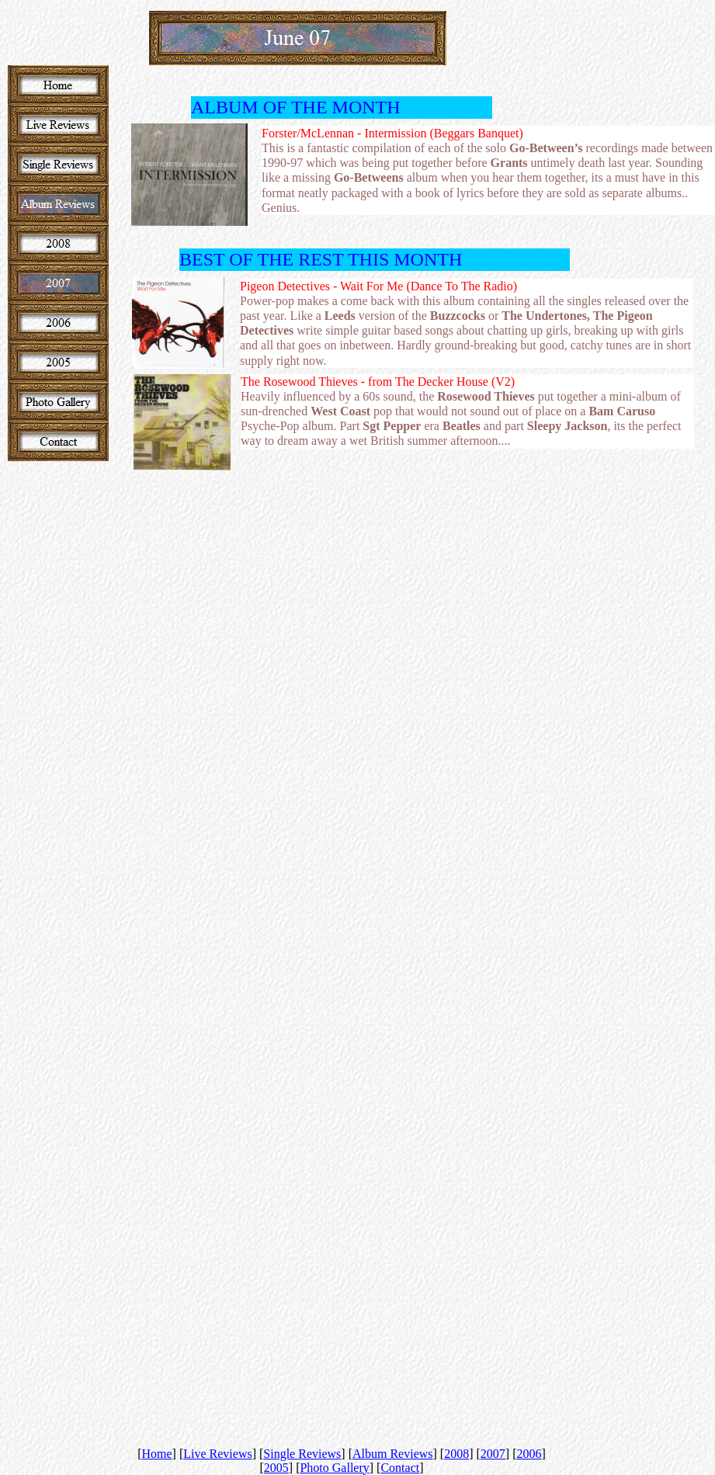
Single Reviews (302, 1453)
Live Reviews (217, 1453)
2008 (456, 1453)
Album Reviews (392, 1453)
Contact (399, 1467)
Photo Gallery (334, 1467)
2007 (493, 1453)
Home (156, 1453)
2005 (276, 1467)
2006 (529, 1453)
